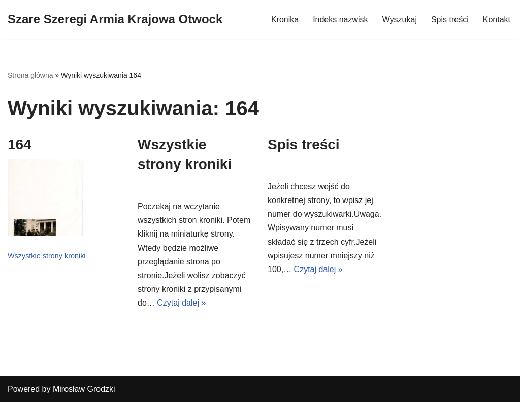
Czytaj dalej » (181, 302)
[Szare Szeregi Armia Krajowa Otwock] (115, 19)
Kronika (285, 19)
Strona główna (30, 75)
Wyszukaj (399, 19)
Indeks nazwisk (340, 19)
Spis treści (450, 19)
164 (19, 144)
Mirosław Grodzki (84, 389)
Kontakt (496, 19)
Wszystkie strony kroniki (47, 256)
